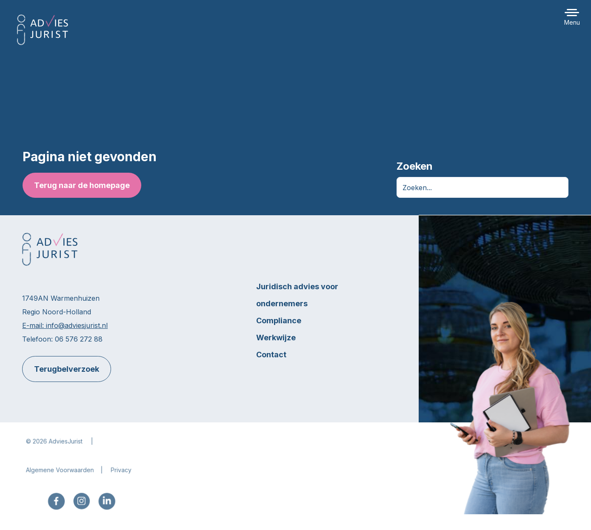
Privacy (122, 474)
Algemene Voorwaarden (61, 474)
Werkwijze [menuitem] (276, 337)
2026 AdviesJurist (59, 445)
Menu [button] (572, 22)
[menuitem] (57, 505)
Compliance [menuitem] (278, 320)
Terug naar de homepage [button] (81, 185)
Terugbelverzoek (66, 369)
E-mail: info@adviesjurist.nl (65, 325)
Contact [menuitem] (271, 354)
